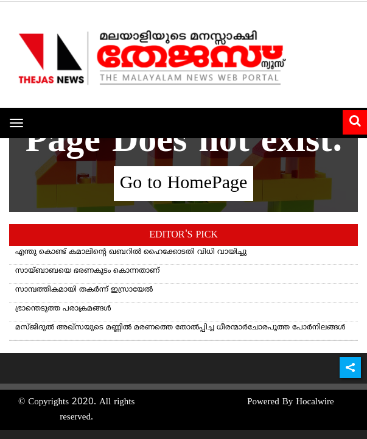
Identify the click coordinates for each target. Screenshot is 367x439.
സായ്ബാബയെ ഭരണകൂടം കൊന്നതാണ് (87, 271)
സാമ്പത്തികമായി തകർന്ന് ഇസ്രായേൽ (84, 290)
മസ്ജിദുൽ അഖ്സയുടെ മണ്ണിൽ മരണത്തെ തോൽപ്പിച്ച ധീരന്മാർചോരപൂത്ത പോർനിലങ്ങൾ (180, 327)
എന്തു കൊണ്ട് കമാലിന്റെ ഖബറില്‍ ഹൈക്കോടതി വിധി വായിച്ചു (130, 252)
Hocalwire (315, 402)
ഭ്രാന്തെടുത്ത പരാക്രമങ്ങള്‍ (63, 309)
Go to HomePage (184, 183)
